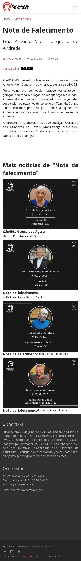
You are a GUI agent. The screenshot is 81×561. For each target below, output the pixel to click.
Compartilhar (11, 68)
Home (7, 19)
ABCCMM (27, 556)
